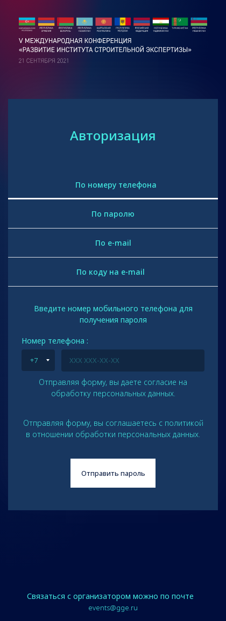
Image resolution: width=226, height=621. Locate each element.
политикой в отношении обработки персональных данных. (114, 428)
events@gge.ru (113, 607)
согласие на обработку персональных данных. (119, 387)
